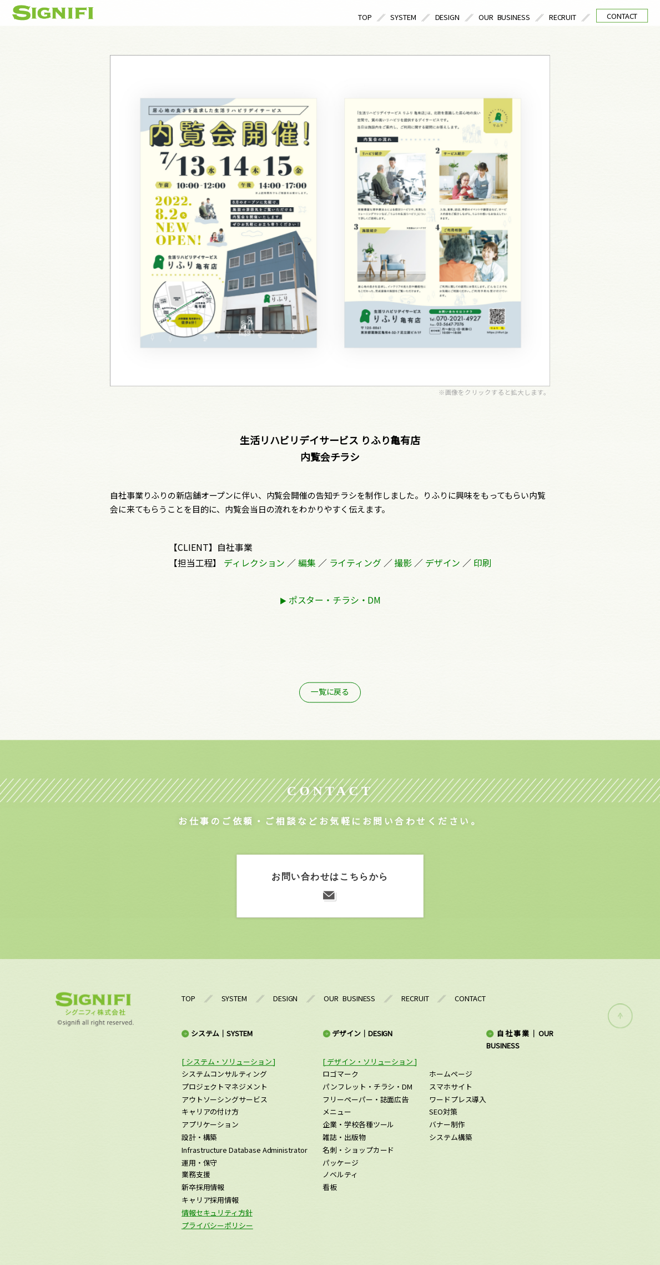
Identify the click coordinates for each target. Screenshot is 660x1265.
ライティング (355, 562)
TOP (365, 17)
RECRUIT (563, 17)
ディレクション (254, 562)
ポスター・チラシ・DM (335, 599)
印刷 (482, 562)
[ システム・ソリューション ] (228, 1061)
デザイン (442, 562)
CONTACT (622, 16)
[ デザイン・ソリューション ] (369, 1061)
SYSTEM (403, 17)
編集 (307, 562)
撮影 (403, 562)
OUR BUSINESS (504, 17)
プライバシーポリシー (217, 1225)
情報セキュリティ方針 (217, 1212)
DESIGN (447, 17)
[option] (330, 221)
